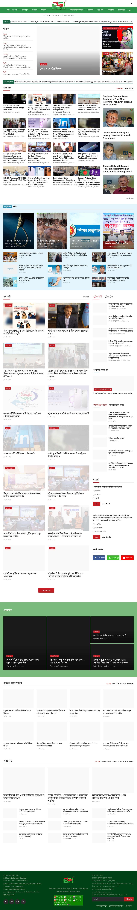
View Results (106, 503)
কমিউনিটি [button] (111, 10)
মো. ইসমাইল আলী (113, 308)
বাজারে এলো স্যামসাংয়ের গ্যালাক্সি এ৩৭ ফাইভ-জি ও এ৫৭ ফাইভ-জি (51, 711)
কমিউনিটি (7, 760)
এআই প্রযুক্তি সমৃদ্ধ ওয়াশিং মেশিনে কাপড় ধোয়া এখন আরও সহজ (120, 427)
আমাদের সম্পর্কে (101, 905)
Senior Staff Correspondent (11, 184)
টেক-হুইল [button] (91, 10)
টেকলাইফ (7, 610)
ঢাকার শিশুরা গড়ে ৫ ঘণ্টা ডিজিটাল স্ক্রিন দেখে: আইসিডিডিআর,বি (23, 332)
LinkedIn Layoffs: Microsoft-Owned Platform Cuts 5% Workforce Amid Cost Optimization (64, 133)
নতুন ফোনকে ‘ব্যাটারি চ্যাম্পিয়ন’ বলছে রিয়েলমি (68, 413)
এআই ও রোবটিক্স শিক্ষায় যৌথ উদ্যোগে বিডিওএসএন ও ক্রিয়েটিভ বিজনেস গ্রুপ (65, 534)
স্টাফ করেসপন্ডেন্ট (11, 666)
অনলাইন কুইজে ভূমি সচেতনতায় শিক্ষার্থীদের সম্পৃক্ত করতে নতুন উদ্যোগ (112, 22)
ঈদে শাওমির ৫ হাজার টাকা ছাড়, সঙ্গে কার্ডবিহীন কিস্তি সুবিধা (49, 744)
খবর (10, 206)
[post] (68, 50)
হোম (8, 10)
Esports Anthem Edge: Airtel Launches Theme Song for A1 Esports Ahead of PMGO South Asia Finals (89, 181)
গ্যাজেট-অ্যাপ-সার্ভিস (12, 682)
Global (131, 88)
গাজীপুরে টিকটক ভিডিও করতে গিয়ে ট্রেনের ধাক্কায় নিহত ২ (67, 454)
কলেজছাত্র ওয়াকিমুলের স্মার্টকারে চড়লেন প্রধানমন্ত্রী (30, 835)
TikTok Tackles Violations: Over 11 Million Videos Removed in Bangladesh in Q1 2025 (121, 415)
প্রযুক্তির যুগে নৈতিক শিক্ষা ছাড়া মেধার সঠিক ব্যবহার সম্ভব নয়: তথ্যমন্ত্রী (120, 810)
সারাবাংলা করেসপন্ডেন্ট (11, 246)
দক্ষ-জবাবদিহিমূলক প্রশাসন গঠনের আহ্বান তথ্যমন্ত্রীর (31, 254)
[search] (130, 10)
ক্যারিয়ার (125, 761)
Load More (46, 590)
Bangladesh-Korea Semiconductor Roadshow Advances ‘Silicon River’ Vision (66, 180)
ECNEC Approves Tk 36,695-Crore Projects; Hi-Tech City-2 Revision (15, 180)
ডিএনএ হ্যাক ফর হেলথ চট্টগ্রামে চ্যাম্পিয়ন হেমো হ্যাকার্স (30, 810)
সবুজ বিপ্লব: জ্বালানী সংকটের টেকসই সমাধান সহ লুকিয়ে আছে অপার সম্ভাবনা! (120, 356)
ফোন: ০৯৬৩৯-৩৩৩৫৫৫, (100, 888)
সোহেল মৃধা (112, 333)
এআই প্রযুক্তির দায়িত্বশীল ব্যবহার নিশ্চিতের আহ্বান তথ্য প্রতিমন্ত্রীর (67, 22)
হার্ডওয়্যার (123, 683)
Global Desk (7, 112)
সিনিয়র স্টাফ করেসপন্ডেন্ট (100, 666)
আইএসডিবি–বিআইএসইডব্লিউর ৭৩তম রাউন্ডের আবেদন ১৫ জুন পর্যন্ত (109, 796)
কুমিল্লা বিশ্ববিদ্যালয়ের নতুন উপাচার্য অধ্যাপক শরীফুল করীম (119, 266)
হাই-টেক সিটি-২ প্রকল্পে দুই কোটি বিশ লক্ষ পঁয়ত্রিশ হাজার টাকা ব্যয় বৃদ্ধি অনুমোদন (65, 574)
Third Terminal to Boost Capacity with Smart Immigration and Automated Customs (65, 82)
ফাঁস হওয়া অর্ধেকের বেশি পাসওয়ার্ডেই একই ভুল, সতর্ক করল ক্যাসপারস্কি (32, 822)
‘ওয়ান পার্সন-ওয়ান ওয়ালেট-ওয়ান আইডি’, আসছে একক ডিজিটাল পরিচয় (31, 268)
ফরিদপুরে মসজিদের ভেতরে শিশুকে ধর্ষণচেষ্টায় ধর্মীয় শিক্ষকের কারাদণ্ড (119, 254)
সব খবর (86, 297)
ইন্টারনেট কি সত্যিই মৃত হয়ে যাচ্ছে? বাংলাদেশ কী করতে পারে (121, 342)
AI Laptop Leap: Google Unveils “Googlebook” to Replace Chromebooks (88, 156)
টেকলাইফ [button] (25, 10)
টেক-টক (103, 761)
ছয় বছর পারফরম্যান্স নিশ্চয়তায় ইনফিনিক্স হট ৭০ (17, 744)
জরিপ (120, 761)
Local (126, 88)
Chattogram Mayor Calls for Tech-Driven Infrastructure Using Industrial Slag (38, 157)
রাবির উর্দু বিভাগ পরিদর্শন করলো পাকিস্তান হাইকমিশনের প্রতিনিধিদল (75, 254)
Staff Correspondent (34, 114)
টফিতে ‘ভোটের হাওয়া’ (116, 438)
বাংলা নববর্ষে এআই (110, 71)
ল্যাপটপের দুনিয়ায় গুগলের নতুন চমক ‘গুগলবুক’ (19, 574)
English (7, 88)
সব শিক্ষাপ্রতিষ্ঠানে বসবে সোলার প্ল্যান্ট (109, 635)
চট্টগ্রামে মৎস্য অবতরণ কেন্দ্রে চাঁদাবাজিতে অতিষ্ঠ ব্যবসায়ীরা (116, 242)
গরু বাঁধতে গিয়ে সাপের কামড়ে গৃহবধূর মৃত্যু (76, 279)
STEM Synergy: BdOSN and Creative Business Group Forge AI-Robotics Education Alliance (63, 157)
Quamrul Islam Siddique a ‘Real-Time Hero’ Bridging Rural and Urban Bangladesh (117, 169)
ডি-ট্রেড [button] (35, 10)
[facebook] (5, 901)
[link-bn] (111, 580)
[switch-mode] (132, 3)
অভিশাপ (97, 494)
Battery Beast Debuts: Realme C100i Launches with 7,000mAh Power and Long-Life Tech (38, 133)
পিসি (117, 683)
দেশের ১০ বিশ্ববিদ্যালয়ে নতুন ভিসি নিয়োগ (84, 242)
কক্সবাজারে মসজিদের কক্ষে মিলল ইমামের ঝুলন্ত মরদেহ (18, 242)
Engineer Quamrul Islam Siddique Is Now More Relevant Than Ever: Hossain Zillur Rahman (118, 100)
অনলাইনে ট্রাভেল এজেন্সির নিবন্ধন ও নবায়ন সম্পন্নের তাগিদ (75, 822)
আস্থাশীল (98, 524)
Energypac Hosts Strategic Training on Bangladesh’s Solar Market (14, 132)
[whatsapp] (11, 901)
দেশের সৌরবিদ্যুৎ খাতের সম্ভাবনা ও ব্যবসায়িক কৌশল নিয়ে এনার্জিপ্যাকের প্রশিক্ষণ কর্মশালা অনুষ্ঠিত (67, 373)
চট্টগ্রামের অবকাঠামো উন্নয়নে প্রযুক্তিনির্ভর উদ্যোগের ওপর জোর (66, 494)
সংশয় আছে (98, 527)
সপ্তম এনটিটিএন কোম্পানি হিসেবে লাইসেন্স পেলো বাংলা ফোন (22, 414)
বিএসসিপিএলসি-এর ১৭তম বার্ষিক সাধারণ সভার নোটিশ (112, 393)
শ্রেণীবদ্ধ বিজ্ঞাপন (100, 370)
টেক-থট (109, 761)
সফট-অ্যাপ (130, 683)
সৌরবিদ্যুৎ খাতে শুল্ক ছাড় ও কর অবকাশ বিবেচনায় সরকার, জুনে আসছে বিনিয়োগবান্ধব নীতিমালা (23, 373)
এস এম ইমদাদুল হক (114, 321)
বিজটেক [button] (44, 10)
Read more (130, 198)
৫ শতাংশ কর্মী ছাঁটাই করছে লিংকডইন (19, 453)
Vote (96, 503)
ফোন (113, 683)
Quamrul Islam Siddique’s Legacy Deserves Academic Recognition (117, 135)
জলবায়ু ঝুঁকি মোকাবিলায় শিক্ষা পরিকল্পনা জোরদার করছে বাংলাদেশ (75, 810)
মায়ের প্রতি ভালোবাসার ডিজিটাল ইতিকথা (115, 43)
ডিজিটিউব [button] (122, 10)
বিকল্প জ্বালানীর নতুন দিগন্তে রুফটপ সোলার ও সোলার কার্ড (121, 305)
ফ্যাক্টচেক (114, 761)
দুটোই (97, 498)
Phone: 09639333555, (11, 888)
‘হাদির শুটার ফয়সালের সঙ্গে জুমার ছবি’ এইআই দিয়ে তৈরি (120, 452)
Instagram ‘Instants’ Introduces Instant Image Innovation (13, 107)
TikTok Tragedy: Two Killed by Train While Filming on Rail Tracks (89, 132)
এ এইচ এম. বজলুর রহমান (115, 345)
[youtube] (17, 901)
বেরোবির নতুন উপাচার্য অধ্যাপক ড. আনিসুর (75, 266)
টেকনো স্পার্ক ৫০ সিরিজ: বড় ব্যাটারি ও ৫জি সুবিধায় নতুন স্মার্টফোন (83, 744)
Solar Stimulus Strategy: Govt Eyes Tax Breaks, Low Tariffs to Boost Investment (89, 107)
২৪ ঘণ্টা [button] (15, 10)
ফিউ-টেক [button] (101, 10)
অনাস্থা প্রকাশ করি (100, 531)
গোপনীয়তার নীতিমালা (116, 905)
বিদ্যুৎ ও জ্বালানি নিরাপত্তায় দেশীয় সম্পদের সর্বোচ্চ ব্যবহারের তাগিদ (21, 494)
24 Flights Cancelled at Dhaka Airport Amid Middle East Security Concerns (121, 465)
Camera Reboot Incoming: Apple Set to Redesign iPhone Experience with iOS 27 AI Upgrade (39, 181)
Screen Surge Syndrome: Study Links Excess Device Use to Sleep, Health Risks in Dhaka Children (39, 108)
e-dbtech (120, 88)
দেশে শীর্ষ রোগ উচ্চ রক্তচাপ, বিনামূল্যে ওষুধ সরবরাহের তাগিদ (22, 534)
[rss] (23, 901)
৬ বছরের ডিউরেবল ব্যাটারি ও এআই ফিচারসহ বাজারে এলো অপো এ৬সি (115, 744)
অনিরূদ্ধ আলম (107, 47)
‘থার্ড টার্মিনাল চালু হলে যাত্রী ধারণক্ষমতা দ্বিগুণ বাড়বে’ (68, 332)
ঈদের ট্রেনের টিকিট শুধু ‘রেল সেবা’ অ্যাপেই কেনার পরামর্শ (85, 711)
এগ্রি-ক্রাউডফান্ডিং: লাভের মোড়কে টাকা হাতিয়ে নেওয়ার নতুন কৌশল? (121, 330)
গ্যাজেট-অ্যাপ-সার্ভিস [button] (77, 10)
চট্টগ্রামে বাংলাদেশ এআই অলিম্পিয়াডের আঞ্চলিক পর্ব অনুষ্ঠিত (120, 822)
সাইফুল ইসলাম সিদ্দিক (114, 360)
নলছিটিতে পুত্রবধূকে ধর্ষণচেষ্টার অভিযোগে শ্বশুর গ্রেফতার (118, 279)
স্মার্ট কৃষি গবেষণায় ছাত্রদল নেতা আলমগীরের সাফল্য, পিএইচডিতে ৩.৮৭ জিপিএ (17, 47)
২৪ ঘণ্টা (7, 296)
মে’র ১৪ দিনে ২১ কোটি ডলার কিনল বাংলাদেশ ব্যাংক (31, 279)
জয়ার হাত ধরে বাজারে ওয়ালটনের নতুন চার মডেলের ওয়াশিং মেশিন (117, 711)
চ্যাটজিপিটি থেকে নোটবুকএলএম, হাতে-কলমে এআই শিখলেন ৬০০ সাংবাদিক (119, 836)
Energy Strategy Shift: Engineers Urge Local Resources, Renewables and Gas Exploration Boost (14, 157)
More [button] (130, 761)
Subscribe (129, 898)
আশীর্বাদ (97, 490)
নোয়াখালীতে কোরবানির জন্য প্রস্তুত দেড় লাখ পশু (49, 242)
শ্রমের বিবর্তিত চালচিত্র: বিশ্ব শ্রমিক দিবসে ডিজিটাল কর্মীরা (120, 317)
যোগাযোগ (128, 905)
